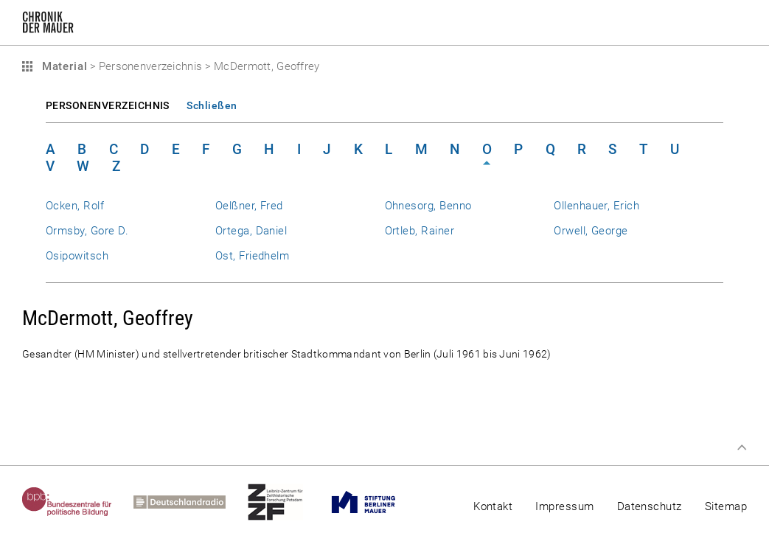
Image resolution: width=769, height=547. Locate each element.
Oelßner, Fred (249, 205)
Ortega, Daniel (251, 230)
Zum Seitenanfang (742, 447)
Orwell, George (591, 230)
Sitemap (726, 506)
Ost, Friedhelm (252, 255)
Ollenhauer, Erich (596, 205)
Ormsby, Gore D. (87, 230)
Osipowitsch (77, 255)
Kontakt (492, 506)
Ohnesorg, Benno (428, 205)
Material (62, 66)
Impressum (564, 506)
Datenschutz (649, 506)
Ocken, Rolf (75, 205)
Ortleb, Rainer (420, 230)
